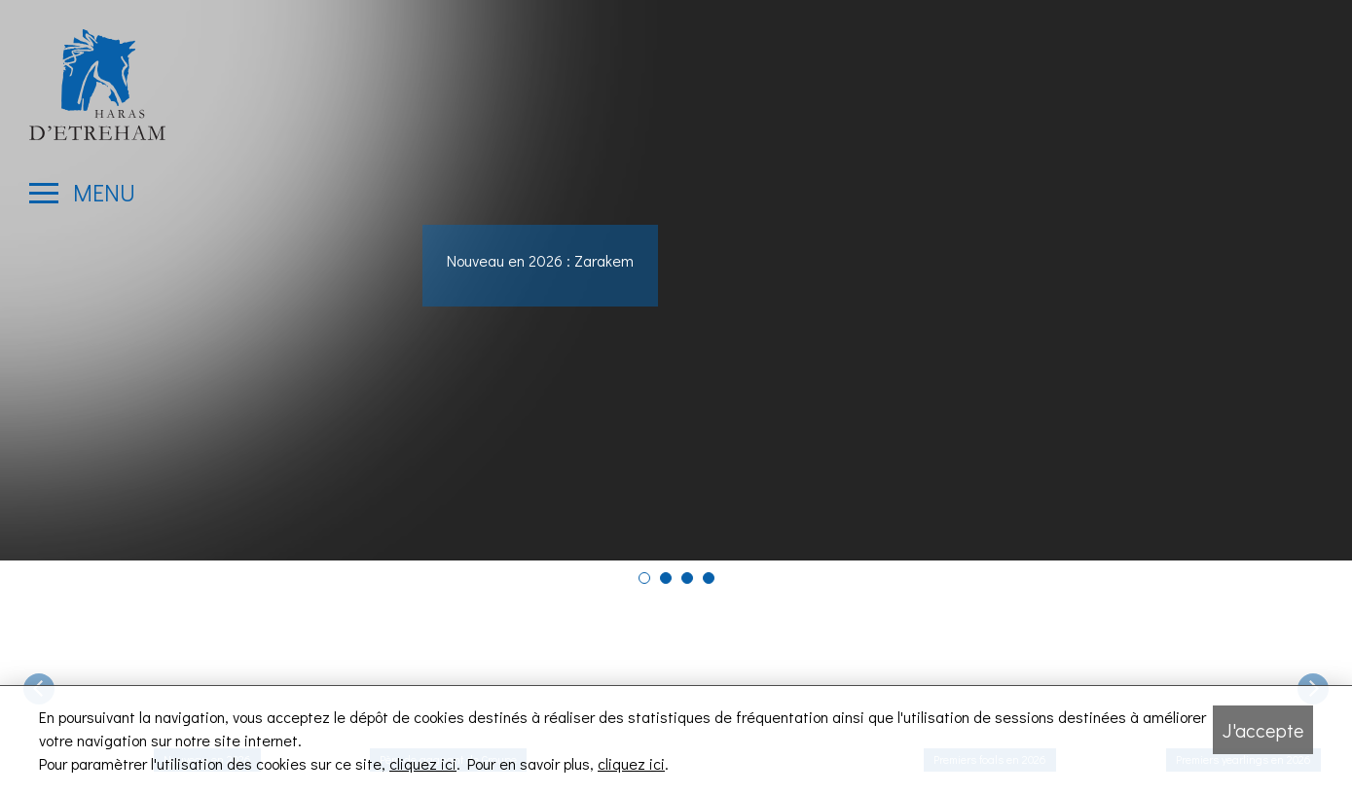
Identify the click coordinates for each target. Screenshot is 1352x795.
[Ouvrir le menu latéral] (82, 192)
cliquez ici (423, 763)
